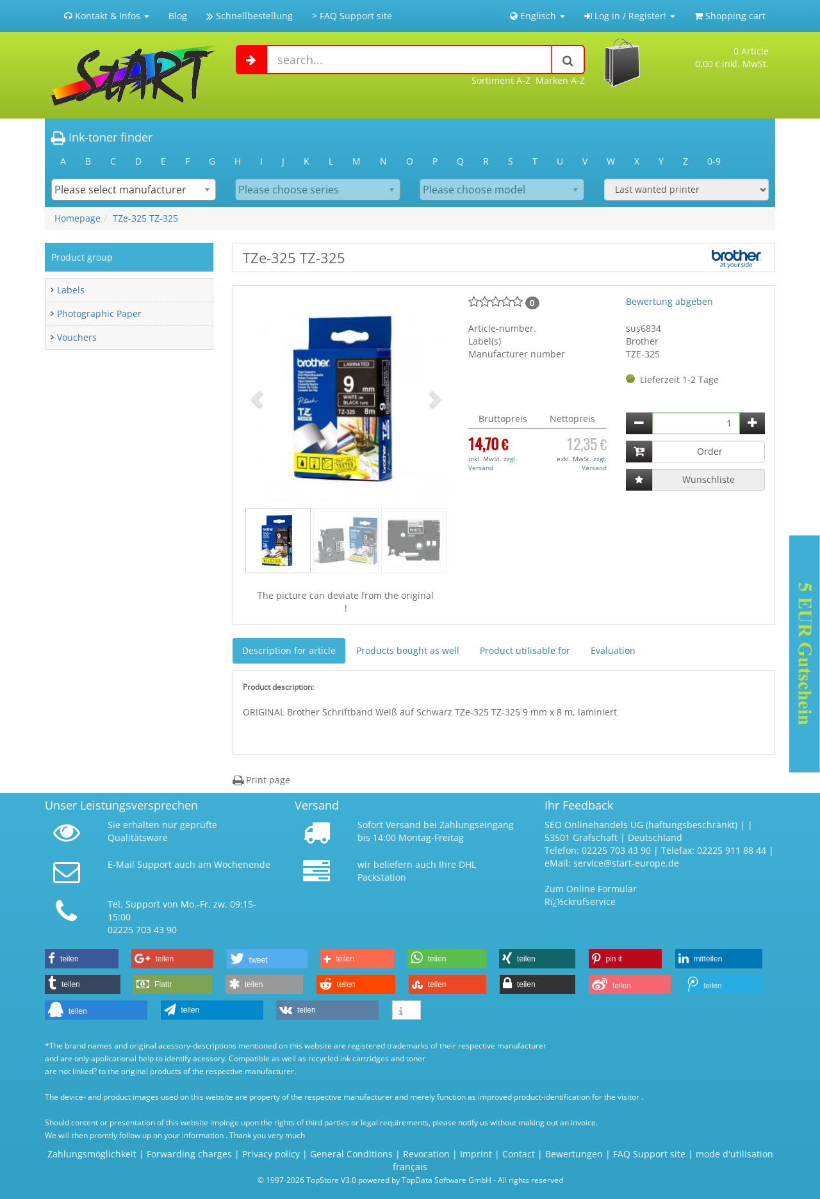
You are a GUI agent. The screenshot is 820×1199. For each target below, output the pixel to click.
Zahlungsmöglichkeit (91, 1154)
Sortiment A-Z (501, 80)
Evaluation (613, 650)
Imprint (476, 1154)
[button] (258, 398)
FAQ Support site (649, 1154)
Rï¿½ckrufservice (580, 901)
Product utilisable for (525, 650)
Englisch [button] (537, 16)
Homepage (77, 218)
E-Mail (121, 864)
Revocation (426, 1154)
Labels (71, 290)
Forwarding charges (189, 1154)
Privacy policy (271, 1154)
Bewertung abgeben (669, 301)
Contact (518, 1154)
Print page (261, 780)
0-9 (714, 161)
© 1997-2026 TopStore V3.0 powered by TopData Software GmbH (374, 1180)
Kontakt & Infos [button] (106, 16)
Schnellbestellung (249, 16)
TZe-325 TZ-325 (145, 218)
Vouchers (77, 337)
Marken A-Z (560, 80)
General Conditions (352, 1154)
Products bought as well (407, 650)
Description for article (289, 650)
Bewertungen (574, 1154)
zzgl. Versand (492, 463)
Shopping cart (730, 16)
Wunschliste (708, 479)
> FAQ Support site (352, 16)
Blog (177, 16)
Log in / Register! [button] (629, 16)
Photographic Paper (99, 313)
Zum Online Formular (591, 889)
